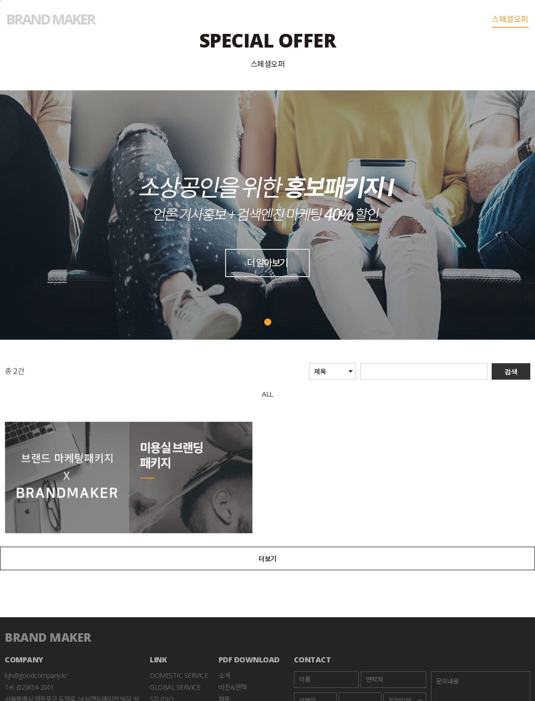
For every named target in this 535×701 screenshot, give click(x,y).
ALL (267, 393)
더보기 (267, 558)
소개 (224, 675)
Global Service (175, 687)
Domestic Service (179, 675)
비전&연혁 (233, 687)
